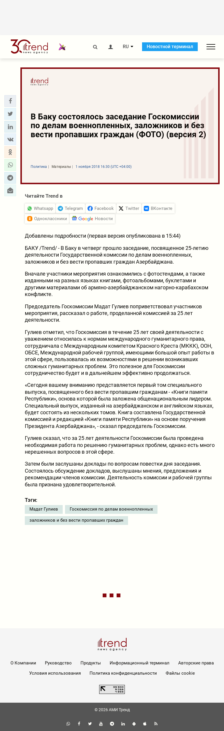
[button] (10, 101)
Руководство (58, 663)
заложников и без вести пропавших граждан (76, 520)
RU (126, 46)
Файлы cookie (180, 673)
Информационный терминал (139, 663)
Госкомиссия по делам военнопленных (111, 509)
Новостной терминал (170, 46)
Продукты (90, 663)
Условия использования (55, 673)
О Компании (23, 663)
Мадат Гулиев (43, 509)
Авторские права (196, 663)
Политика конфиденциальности (123, 673)
